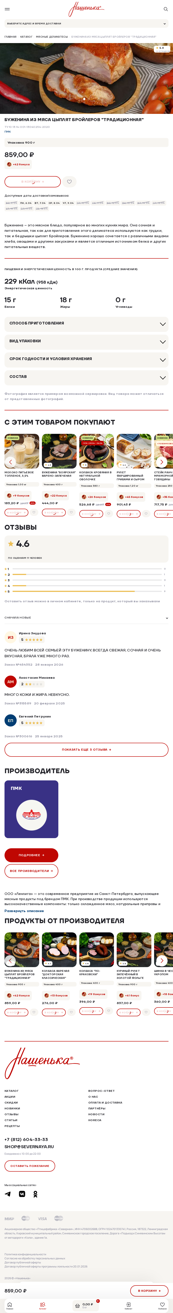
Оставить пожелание (29, 1166)
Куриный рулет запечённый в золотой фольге (130, 974)
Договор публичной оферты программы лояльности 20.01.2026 (46, 1266)
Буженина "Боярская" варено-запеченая (59, 474)
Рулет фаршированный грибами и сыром (130, 476)
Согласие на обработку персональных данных (35, 1258)
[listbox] (86, 618)
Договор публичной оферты (23, 1262)
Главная (11, 37)
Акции (10, 1096)
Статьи (11, 1120)
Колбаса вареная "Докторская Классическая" (55, 974)
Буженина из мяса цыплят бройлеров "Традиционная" (20, 974)
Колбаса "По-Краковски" (89, 972)
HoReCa (94, 1120)
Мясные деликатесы (52, 37)
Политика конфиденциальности (25, 1254)
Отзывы (12, 1114)
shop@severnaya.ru (29, 1146)
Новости (96, 1114)
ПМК (8, 131)
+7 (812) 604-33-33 (26, 1139)
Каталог (26, 37)
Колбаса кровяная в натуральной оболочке (95, 476)
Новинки (12, 1108)
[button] (84, 99)
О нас (93, 1096)
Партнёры (96, 1108)
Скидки (11, 1102)
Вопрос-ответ (101, 1090)
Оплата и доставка (105, 1102)
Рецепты (12, 1126)
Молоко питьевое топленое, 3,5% (19, 474)
